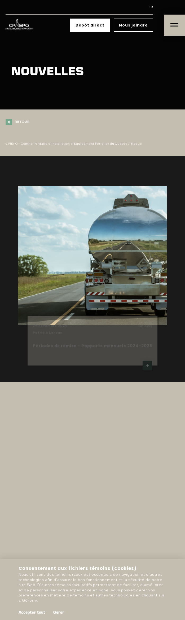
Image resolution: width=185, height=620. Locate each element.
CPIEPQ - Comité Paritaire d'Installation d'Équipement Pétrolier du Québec (66, 144)
